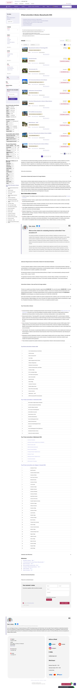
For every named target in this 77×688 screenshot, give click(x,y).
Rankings (55, 6)
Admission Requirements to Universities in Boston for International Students (35, 20)
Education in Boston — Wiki (28, 562)
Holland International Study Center (33, 449)
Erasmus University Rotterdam (32, 451)
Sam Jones (32, 228)
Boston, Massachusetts (11, 17)
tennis (8, 56)
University (9, 19)
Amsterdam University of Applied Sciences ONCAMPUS (36, 444)
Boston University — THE (28, 565)
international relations (11, 42)
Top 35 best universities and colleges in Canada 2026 (33, 467)
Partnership (27, 3)
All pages (44, 682)
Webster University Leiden (31, 446)
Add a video (49, 601)
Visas (44, 6)
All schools (41, 682)
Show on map (62, 40)
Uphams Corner (9, 69)
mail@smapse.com (53, 658)
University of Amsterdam (31, 442)
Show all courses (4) (46, 130)
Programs (16, 6)
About (48, 6)
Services (16, 3)
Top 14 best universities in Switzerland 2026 (31, 401)
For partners (68, 3)
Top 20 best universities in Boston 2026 (29, 348)
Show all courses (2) (46, 54)
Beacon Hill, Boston (10, 68)
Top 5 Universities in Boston (27, 23)
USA (8, 16)
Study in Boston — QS (27, 570)
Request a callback (63, 683)
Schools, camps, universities (33, 6)
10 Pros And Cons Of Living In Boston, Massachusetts (34, 564)
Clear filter (10, 21)
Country (23, 6)
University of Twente (31, 456)
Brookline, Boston (10, 67)
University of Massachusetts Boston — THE (31, 569)
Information (21, 3)
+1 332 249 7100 (24, 1)
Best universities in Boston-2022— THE (31, 567)
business (8, 40)
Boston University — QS (28, 572)
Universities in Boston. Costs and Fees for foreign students (32, 22)
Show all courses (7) (46, 119)
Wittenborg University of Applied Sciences (34, 458)
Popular (8, 6)
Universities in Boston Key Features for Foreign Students (32, 19)
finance (8, 43)
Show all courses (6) (46, 108)
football (8, 55)
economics (9, 39)
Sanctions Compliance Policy (35, 682)
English (8, 29)
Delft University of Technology (32, 463)
